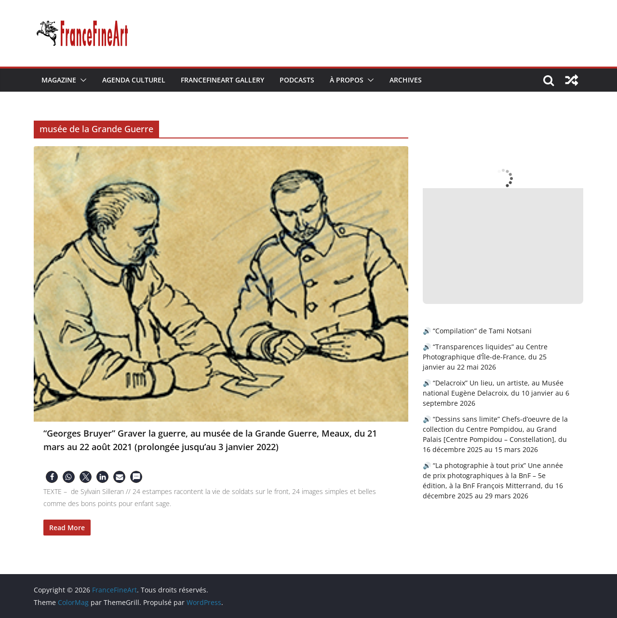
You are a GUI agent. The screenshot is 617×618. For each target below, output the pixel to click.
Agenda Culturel (133, 79)
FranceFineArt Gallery (222, 79)
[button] (81, 80)
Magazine (58, 79)
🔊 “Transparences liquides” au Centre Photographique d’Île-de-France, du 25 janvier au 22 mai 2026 (485, 356)
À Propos (346, 79)
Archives (405, 79)
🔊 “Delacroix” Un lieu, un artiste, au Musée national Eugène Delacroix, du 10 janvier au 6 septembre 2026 (496, 393)
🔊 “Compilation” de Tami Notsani (477, 330)
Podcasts (297, 79)
